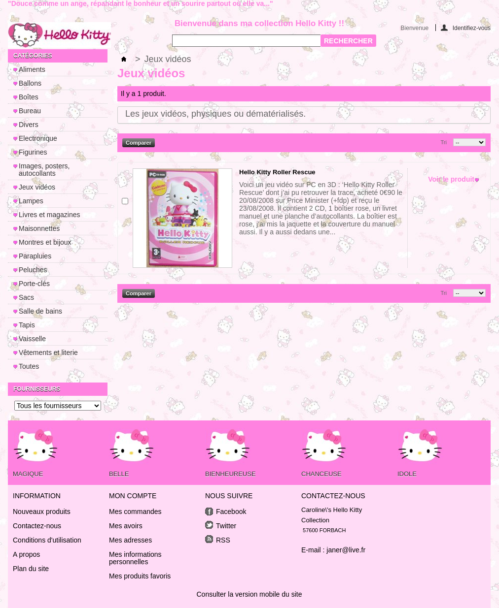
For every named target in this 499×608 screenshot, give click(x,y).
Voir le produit (451, 179)
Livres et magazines (49, 215)
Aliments (32, 69)
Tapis (27, 325)
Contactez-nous (37, 526)
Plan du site (31, 569)
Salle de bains (40, 311)
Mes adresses (130, 540)
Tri (444, 142)
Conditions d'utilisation (47, 540)
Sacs (26, 297)
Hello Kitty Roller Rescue (277, 172)
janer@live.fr (345, 550)
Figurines (33, 152)
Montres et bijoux (45, 242)
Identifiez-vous (472, 28)
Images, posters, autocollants (44, 169)
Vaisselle (32, 339)
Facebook (231, 511)
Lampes (31, 201)
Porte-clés (34, 284)
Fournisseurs (36, 388)
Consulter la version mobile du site (249, 594)
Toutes (29, 366)
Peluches (33, 270)
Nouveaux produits (42, 511)
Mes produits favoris (140, 576)
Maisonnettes (39, 228)
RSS (223, 540)
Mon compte (132, 496)
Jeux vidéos (37, 187)
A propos (26, 554)
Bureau (30, 111)
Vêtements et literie (48, 352)
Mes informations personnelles (135, 558)
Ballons (30, 83)
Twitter (226, 526)
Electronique (38, 138)
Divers (28, 124)
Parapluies (35, 256)
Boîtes (28, 97)
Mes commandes (135, 511)
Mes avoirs (126, 526)
